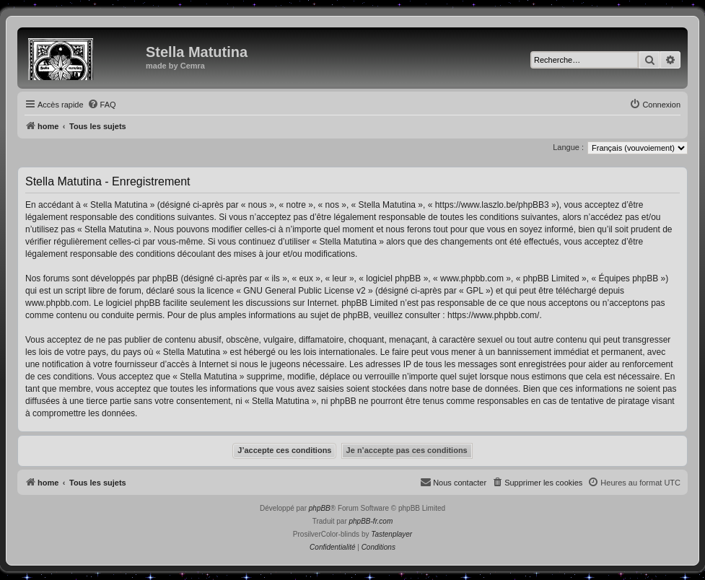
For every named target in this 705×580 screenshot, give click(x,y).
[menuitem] (101, 104)
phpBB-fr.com (371, 521)
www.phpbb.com (57, 303)
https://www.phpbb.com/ (493, 315)
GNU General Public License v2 (304, 291)
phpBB (319, 508)
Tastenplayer (391, 534)
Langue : (568, 147)
